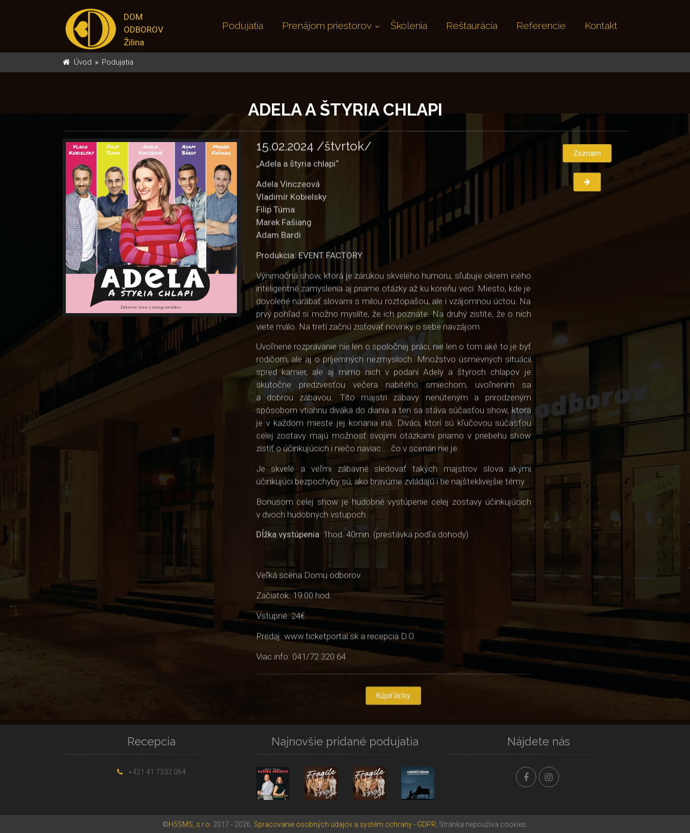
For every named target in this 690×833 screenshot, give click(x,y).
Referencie (541, 25)
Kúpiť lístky (393, 696)
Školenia (409, 25)
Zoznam (587, 153)
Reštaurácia (472, 25)
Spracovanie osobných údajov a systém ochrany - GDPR (345, 824)
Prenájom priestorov (327, 25)
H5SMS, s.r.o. (190, 824)
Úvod (83, 62)
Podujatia (242, 25)
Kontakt (601, 25)
